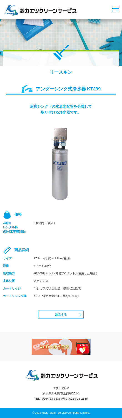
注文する (61, 314)
